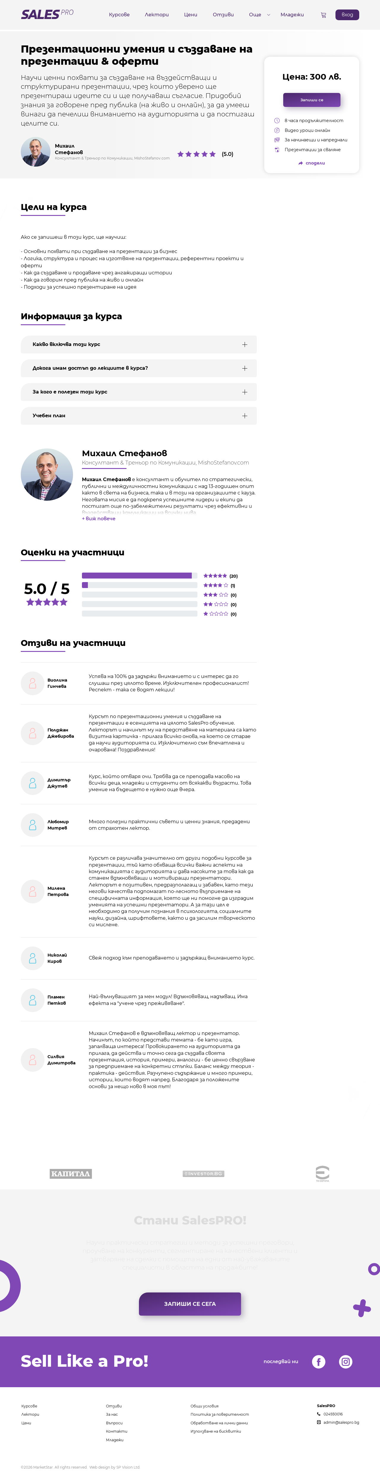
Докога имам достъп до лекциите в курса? (90, 368)
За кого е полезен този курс (70, 392)
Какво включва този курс (66, 344)
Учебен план (49, 415)
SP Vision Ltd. (128, 1467)
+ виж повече (98, 519)
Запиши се (311, 99)
